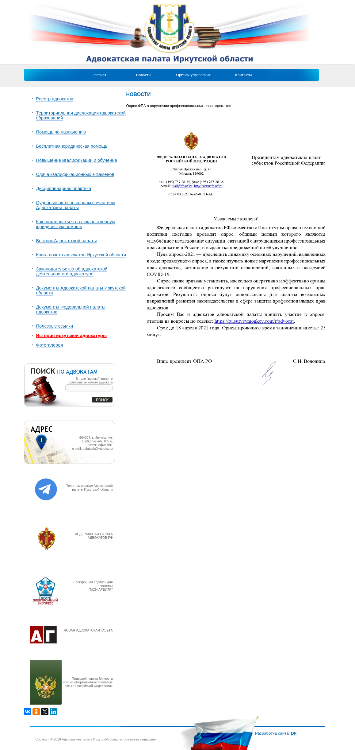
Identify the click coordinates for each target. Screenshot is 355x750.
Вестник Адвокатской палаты (66, 240)
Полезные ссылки (54, 326)
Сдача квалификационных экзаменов (75, 174)
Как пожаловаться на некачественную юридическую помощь (75, 224)
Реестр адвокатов (54, 98)
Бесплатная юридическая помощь (71, 146)
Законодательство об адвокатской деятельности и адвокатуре (72, 271)
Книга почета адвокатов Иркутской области (81, 254)
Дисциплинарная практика (63, 188)
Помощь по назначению (61, 132)
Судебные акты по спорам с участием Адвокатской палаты (75, 205)
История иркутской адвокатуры (71, 335)
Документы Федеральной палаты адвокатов (70, 309)
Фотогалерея (49, 345)
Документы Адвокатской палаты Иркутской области (81, 290)
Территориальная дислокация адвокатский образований (81, 115)
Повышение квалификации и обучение (76, 160)
